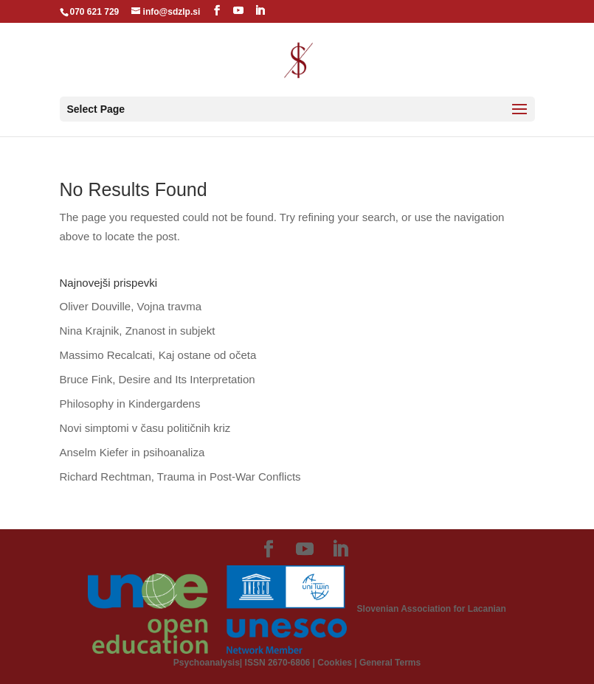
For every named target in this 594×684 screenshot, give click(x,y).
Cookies (334, 662)
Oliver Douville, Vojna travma (131, 306)
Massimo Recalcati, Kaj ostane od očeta (158, 355)
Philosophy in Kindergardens (130, 403)
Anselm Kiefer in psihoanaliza (132, 452)
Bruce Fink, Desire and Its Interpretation (157, 379)
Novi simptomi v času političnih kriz (145, 428)
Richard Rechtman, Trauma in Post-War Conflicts (180, 476)
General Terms (390, 662)
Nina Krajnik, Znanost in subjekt (137, 330)
